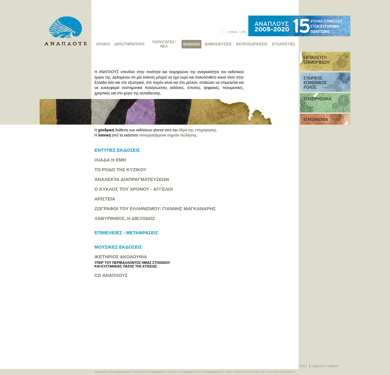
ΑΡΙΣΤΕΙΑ (104, 198)
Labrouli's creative (325, 366)
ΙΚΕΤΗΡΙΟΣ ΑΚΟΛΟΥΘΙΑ (120, 256)
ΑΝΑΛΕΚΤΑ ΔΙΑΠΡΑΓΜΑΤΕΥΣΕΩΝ (131, 179)
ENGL (233, 32)
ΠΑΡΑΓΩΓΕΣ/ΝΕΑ (164, 44)
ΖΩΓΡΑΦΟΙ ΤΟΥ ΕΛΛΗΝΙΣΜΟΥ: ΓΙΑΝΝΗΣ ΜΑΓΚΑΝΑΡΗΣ (155, 208)
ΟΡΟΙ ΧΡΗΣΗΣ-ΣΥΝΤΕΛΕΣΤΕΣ (244, 371)
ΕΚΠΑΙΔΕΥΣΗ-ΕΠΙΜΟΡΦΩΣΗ (113, 371)
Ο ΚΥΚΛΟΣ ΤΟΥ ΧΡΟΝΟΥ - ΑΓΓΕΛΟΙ (133, 189)
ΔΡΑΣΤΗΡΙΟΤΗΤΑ (129, 44)
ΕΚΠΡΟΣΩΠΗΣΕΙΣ (252, 44)
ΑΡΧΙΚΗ (103, 44)
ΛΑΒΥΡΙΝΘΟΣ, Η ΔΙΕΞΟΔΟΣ (124, 218)
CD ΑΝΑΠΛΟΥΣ (111, 275)
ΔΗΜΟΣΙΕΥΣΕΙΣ (218, 44)
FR (243, 32)
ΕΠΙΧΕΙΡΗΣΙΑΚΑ (190, 371)
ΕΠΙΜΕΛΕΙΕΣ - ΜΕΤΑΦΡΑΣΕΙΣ (126, 232)
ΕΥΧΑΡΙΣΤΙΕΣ (284, 44)
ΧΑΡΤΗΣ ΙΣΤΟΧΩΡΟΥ (281, 371)
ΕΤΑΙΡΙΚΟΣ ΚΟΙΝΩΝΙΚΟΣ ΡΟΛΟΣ (156, 371)
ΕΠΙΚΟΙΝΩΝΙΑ (213, 371)
